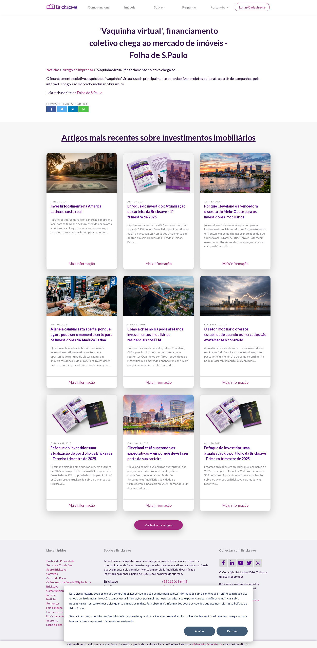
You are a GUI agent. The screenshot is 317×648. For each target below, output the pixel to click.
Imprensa (52, 620)
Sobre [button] (158, 7)
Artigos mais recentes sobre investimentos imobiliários (158, 137)
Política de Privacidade (60, 561)
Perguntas (189, 7)
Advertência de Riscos (207, 644)
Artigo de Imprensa (78, 70)
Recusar (232, 631)
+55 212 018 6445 (174, 581)
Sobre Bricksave (56, 569)
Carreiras (52, 573)
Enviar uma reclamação (60, 616)
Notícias (52, 70)
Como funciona (98, 7)
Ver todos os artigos (158, 525)
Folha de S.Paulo (89, 92)
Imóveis (129, 7)
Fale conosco (54, 607)
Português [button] (218, 7)
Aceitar (199, 631)
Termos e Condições (59, 565)
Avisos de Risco (56, 578)
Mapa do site (54, 624)
